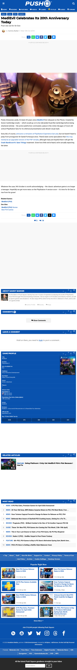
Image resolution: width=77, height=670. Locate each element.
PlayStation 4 (5, 363)
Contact (47, 555)
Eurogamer (23, 653)
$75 (24, 420)
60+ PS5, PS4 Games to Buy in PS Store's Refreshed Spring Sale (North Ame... (38, 541)
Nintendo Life (14, 650)
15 (13, 468)
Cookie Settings (40, 559)
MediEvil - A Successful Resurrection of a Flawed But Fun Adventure (21, 408)
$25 (53, 420)
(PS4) (7, 202)
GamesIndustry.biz (41, 653)
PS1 (3, 368)
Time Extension (36, 650)
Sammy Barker (13, 31)
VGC (30, 653)
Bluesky (40, 305)
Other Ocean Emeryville (8, 377)
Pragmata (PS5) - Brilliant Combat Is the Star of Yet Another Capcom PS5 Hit (37, 523)
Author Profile (30, 305)
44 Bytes (47, 642)
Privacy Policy (57, 555)
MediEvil (21, 14)
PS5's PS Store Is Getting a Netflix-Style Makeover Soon (29, 545)
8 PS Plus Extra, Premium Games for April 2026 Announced (30, 506)
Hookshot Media (13, 642)
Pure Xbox (25, 650)
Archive (29, 559)
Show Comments (38, 320)
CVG (51, 653)
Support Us (38, 555)
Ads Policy (21, 559)
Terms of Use (69, 555)
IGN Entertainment (31, 642)
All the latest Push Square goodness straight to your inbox (38, 661)
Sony (9, 14)
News (4, 14)
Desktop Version (54, 559)
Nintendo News (62, 650)
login (41, 340)
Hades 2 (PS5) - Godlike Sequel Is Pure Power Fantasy (29, 536)
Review (10, 207)
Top (5, 555)
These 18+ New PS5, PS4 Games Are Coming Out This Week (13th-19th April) (37, 527)
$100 (9, 420)
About (11, 555)
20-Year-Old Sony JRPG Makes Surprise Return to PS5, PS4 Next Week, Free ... (37, 510)
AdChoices (54, 642)
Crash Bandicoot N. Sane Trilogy (13, 143)
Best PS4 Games (7, 210)
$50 (39, 420)
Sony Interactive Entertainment (10, 372)
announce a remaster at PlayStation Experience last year (37, 134)
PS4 (15, 14)
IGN (71, 650)
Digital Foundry (49, 650)
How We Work (27, 555)
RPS (56, 653)
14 (43, 220)
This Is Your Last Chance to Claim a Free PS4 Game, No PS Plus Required (35, 532)
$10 (68, 420)
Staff (17, 555)
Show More (38, 621)
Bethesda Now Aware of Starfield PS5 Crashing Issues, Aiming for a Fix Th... (36, 519)
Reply (48, 305)
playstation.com (6, 413)
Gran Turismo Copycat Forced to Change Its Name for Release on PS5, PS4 (35, 514)
